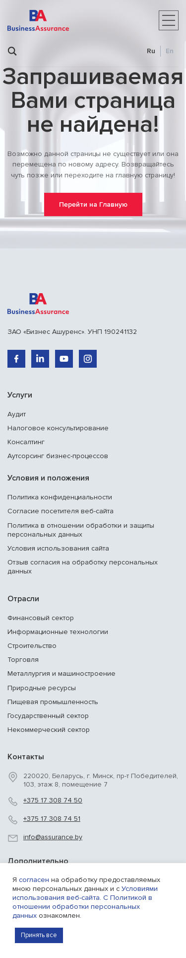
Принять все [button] (39, 935)
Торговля (23, 659)
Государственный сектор (48, 716)
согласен (34, 880)
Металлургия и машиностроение (61, 673)
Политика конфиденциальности (59, 497)
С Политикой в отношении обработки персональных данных (82, 906)
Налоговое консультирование (58, 428)
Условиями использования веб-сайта (85, 893)
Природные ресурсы (41, 688)
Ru (151, 51)
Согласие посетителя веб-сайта (60, 511)
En (170, 51)
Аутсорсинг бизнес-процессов (57, 456)
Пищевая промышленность (52, 702)
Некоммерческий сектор (48, 729)
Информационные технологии (57, 632)
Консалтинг (26, 442)
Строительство (32, 645)
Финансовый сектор (40, 618)
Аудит (16, 414)
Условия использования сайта (58, 548)
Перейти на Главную (93, 204)
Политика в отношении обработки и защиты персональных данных (80, 530)
